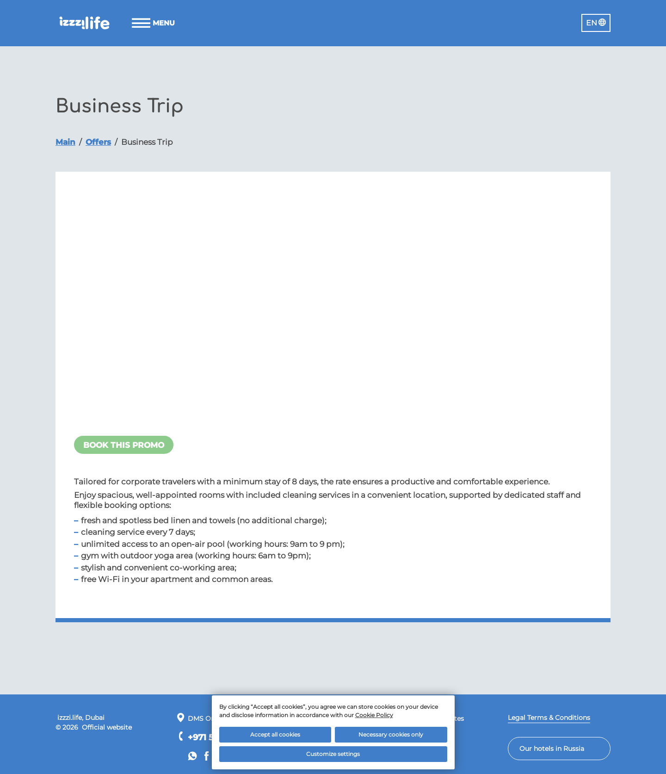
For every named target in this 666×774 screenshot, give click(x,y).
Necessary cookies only (390, 734)
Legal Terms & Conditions (549, 717)
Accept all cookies (275, 734)
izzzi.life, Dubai (80, 717)
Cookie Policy (374, 715)
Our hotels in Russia (551, 748)
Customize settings (333, 753)
